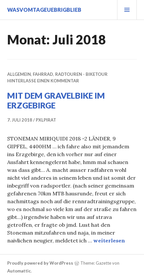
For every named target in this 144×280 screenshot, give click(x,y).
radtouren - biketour (81, 74)
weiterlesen (109, 240)
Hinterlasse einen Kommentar (43, 80)
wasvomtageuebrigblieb (44, 10)
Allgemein (19, 74)
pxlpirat (46, 120)
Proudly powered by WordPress (40, 263)
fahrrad (43, 74)
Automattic (19, 270)
